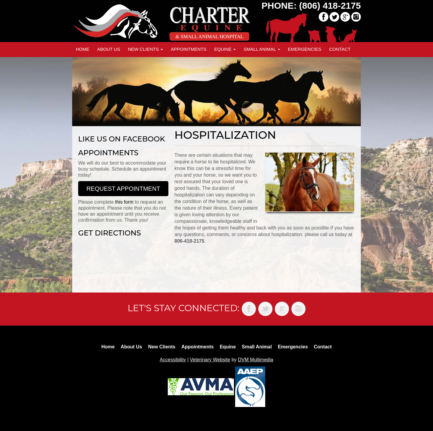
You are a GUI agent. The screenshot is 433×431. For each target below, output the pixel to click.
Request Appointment (123, 188)
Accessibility (173, 359)
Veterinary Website (210, 359)
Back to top (422, 413)
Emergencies (304, 49)
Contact (339, 49)
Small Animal (262, 49)
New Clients (145, 49)
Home (82, 49)
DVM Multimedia (255, 359)
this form (124, 202)
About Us (108, 49)
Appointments (188, 49)
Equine (225, 49)
